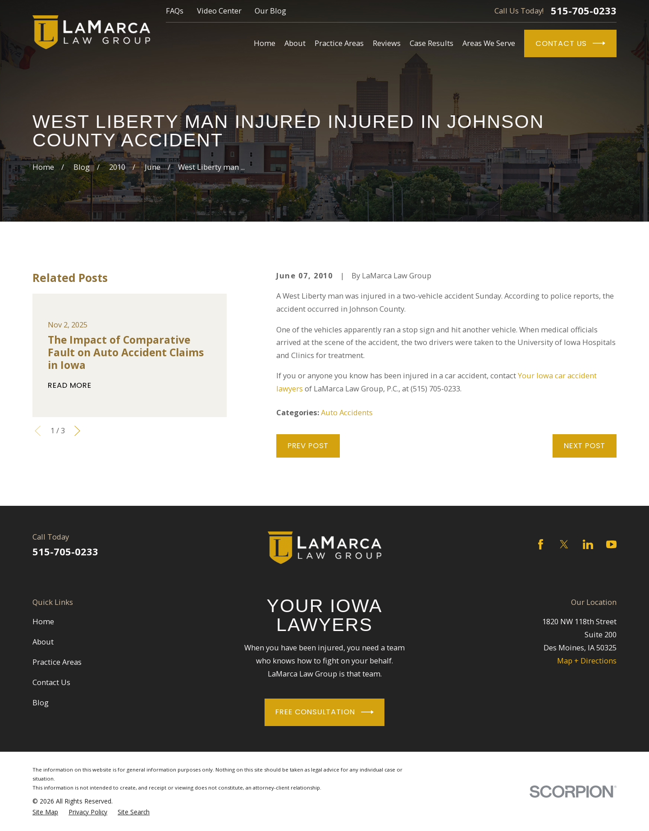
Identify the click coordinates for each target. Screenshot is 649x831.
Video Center (219, 10)
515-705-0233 (584, 11)
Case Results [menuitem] (431, 43)
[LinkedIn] (588, 544)
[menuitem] (45, 812)
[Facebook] (540, 544)
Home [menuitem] (264, 43)
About (43, 641)
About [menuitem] (295, 43)
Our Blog (270, 10)
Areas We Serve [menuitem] (488, 43)
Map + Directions (587, 660)
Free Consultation (324, 712)
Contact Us (570, 43)
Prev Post (308, 445)
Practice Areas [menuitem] (339, 43)
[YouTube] (611, 544)
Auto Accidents (347, 412)
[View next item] (77, 431)
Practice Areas (57, 662)
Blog (40, 702)
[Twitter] (564, 544)
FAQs (174, 10)
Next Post (584, 445)
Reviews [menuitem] (387, 43)
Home (43, 621)
